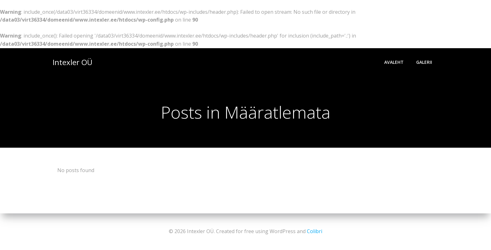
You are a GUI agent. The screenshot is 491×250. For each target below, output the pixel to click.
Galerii (424, 62)
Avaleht (394, 62)
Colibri (314, 231)
